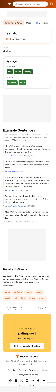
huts (23, 298)
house (29, 292)
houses (39, 292)
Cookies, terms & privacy (27, 375)
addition (12, 83)
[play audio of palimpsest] (19, 338)
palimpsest (27, 333)
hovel (7, 298)
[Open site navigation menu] (4, 4)
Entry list (11, 370)
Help (44, 370)
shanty (28, 71)
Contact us (34, 370)
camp (7, 292)
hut (9, 71)
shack (18, 71)
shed (22, 83)
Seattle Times (13, 172)
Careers (22, 370)
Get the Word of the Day (27, 346)
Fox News (11, 190)
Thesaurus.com (9, 4)
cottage (18, 292)
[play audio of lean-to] (7, 39)
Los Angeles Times (15, 156)
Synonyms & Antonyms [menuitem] (14, 23)
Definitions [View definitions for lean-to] (44, 23)
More (28, 23)
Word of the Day (27, 329)
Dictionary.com (51, 4)
